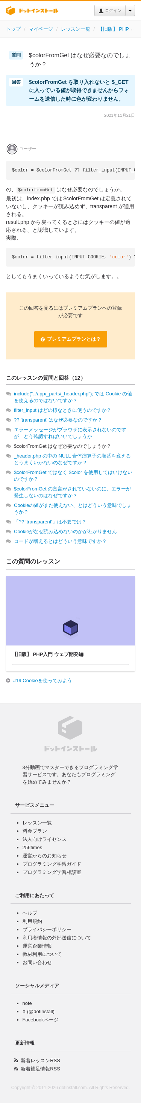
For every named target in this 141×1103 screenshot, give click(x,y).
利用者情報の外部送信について (57, 938)
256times (32, 847)
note (27, 1003)
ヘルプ (30, 913)
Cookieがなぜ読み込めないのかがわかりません (65, 531)
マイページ (41, 29)
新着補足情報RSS (40, 1069)
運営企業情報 (37, 946)
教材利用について (42, 954)
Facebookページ (41, 1020)
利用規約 (32, 921)
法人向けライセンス (45, 839)
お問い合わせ (37, 962)
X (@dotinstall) (39, 1011)
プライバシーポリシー (47, 929)
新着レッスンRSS (40, 1060)
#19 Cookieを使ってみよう (42, 680)
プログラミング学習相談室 (52, 872)
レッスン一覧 (75, 29)
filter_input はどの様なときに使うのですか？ (62, 410)
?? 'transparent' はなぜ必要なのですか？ (58, 420)
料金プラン (35, 831)
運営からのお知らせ (45, 856)
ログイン (110, 10)
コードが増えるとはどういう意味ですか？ (60, 541)
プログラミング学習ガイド (52, 864)
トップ (13, 29)
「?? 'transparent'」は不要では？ (50, 522)
